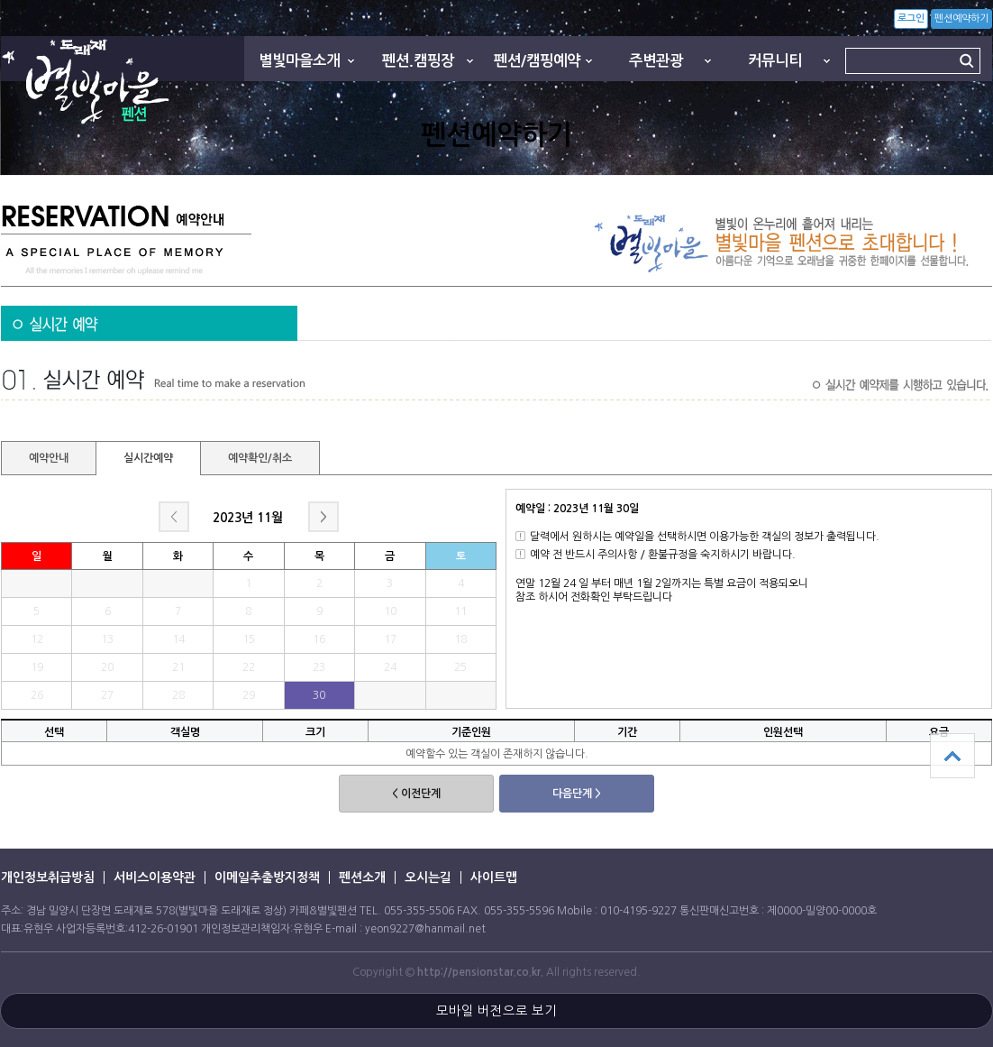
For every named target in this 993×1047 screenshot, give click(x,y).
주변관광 (656, 60)
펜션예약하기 (961, 18)
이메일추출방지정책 (267, 877)
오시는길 (428, 877)
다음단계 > (576, 793)
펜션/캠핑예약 (537, 60)
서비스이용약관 (155, 877)
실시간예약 (148, 458)
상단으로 (952, 755)
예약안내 (48, 458)
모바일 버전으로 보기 (496, 1011)
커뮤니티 (775, 60)
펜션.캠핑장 (418, 60)
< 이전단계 (416, 793)
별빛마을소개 (299, 60)
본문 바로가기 (0, 0)
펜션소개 (362, 877)
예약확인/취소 (260, 458)
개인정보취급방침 (48, 877)
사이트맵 (493, 877)
